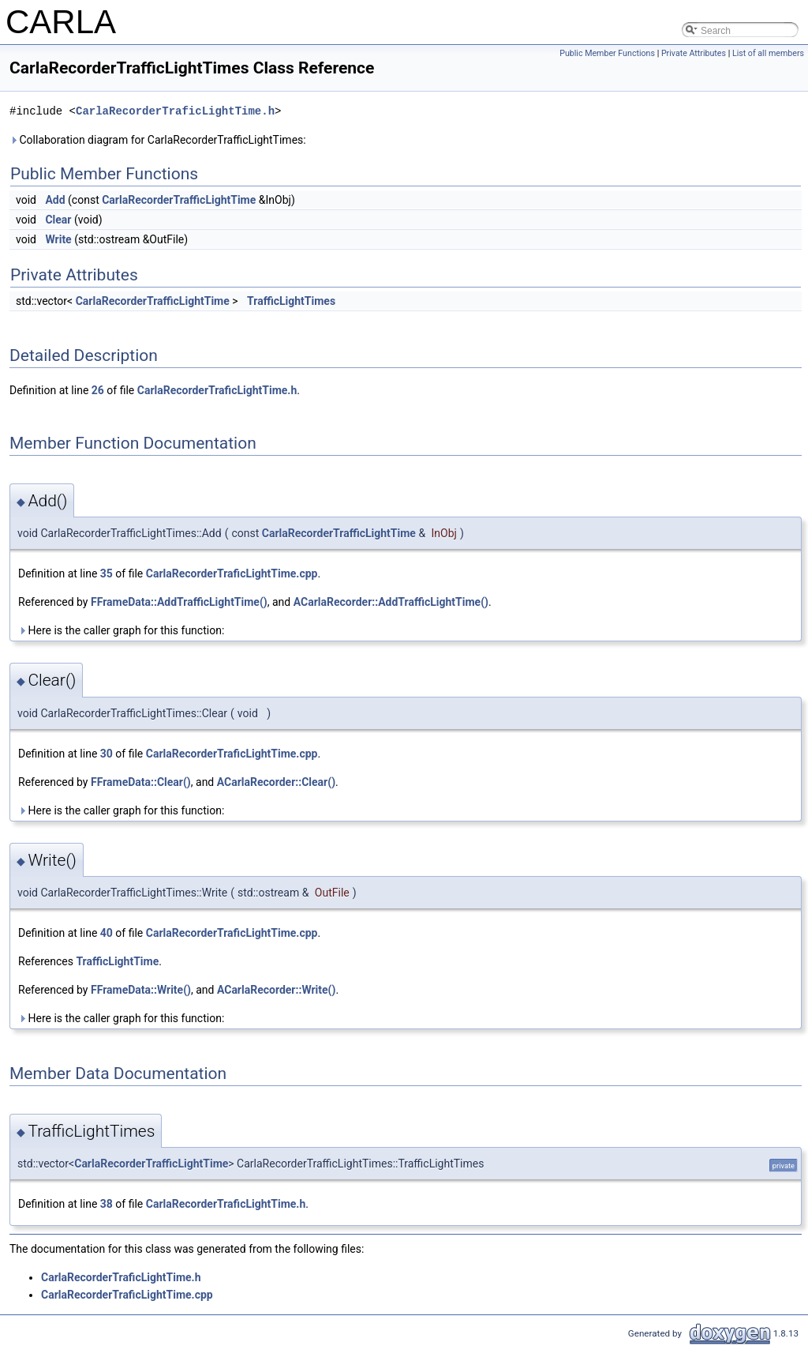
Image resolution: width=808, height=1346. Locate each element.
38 (106, 1203)
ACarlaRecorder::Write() (276, 989)
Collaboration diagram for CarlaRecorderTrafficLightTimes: (157, 139)
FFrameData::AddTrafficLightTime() (179, 602)
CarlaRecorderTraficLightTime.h (175, 110)
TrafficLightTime (117, 961)
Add (55, 200)
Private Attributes (693, 53)
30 (106, 753)
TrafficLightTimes (291, 301)
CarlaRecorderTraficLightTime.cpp (232, 573)
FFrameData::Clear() (141, 782)
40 (106, 933)
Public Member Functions (607, 53)
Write (58, 239)
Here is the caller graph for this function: (121, 630)
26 (98, 390)
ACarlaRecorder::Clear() (276, 782)
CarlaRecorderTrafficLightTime (179, 200)
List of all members (768, 53)
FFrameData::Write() (141, 989)
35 (106, 573)
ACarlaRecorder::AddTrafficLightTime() (391, 602)
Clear (58, 219)
